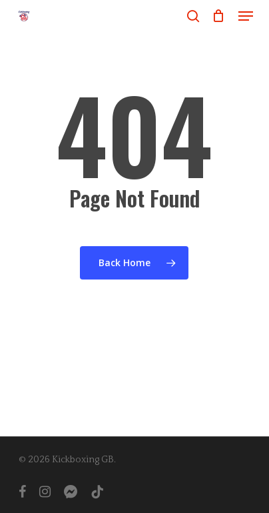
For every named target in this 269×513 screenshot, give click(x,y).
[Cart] (219, 16)
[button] (245, 16)
